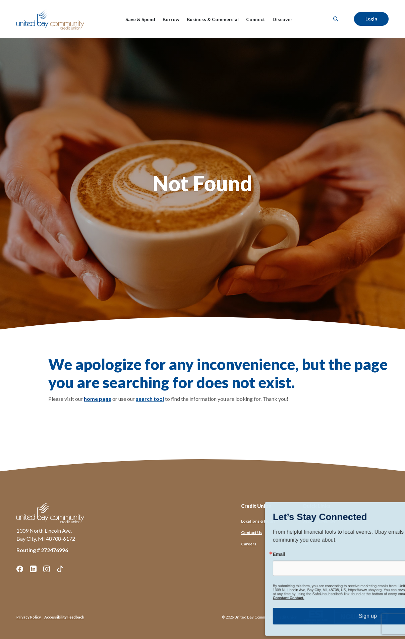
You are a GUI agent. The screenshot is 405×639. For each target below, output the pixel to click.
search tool (150, 398)
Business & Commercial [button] (213, 19)
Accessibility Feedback (64, 617)
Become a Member (319, 521)
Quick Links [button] (316, 506)
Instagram (46, 569)
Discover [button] (282, 19)
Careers (248, 543)
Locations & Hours (258, 521)
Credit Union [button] (256, 506)
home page (97, 398)
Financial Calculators (321, 532)
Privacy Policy (28, 617)
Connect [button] (255, 19)
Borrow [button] (171, 19)
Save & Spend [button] (140, 19)
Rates (307, 543)
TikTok (60, 569)
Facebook (19, 569)
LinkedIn (33, 569)
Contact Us (251, 532)
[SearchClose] (336, 19)
